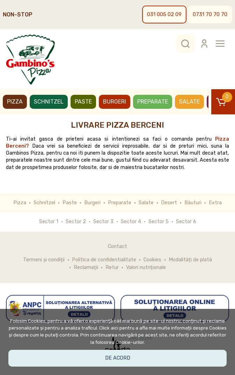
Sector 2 (76, 222)
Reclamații (86, 267)
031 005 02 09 (164, 14)
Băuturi (192, 203)
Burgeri (114, 101)
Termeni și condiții (44, 260)
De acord (117, 358)
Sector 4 (131, 222)
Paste (83, 101)
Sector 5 (158, 222)
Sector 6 (186, 222)
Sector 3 (103, 222)
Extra (215, 203)
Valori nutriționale (146, 267)
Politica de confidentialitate (104, 260)
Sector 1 (48, 222)
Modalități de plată (190, 260)
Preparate (152, 101)
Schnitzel (49, 101)
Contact (117, 246)
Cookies (152, 260)
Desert (169, 203)
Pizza (15, 101)
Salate (189, 101)
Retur (112, 267)
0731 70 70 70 (210, 14)
